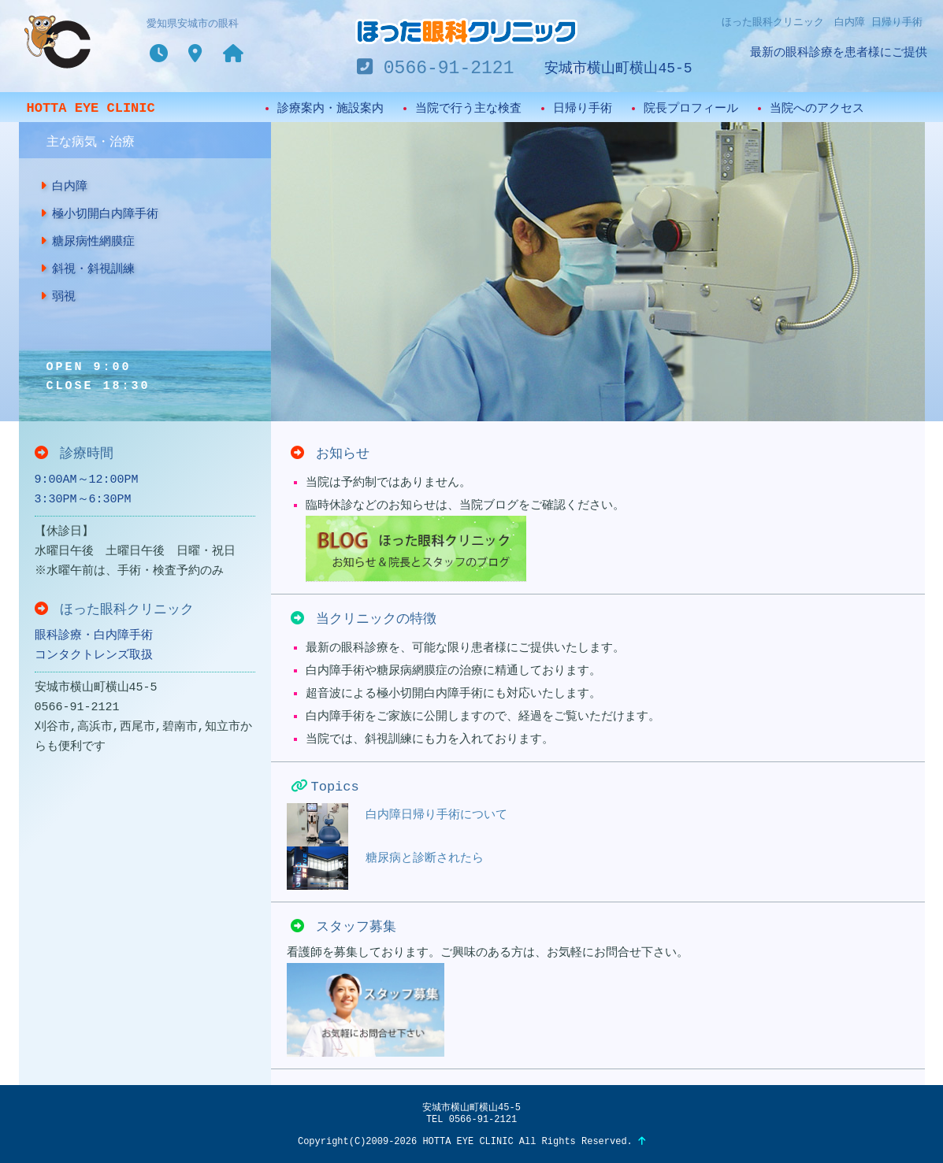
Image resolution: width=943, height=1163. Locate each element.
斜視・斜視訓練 (87, 269)
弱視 (58, 297)
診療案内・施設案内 (330, 109)
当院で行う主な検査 (468, 109)
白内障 (63, 187)
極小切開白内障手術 (99, 214)
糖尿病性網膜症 (87, 242)
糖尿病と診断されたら (385, 868)
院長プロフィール (691, 109)
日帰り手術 (582, 109)
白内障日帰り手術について (397, 824)
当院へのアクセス (817, 109)
